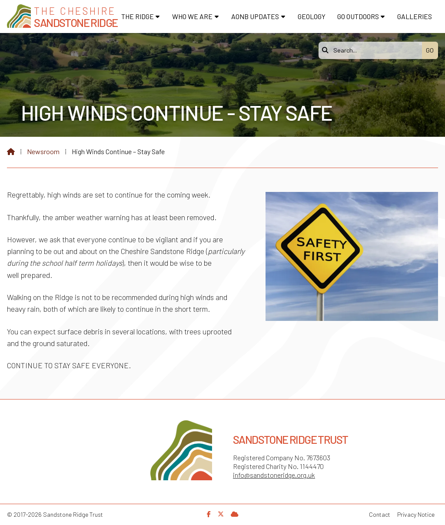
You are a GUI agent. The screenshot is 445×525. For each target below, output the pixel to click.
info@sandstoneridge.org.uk (274, 475)
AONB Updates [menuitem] (255, 16)
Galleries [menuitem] (414, 16)
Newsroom (43, 151)
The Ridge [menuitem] (137, 16)
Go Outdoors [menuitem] (358, 16)
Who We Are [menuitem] (192, 16)
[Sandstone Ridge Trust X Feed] (221, 514)
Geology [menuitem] (311, 16)
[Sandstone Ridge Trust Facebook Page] (209, 514)
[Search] (372, 50)
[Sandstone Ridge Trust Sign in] (235, 514)
